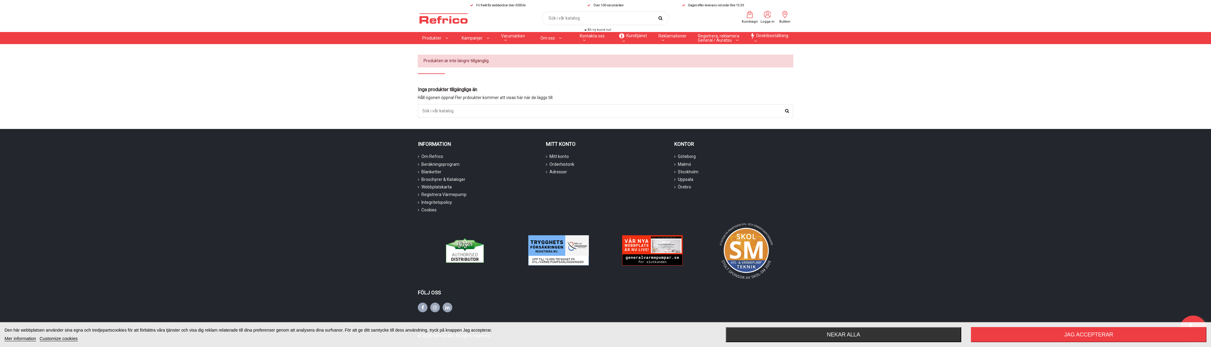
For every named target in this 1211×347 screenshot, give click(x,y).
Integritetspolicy (436, 202)
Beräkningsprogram (440, 164)
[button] (475, 38)
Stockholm (688, 171)
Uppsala (685, 179)
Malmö (684, 164)
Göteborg (687, 156)
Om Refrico (432, 156)
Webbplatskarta (436, 187)
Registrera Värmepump (444, 194)
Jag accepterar (1088, 335)
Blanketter (431, 171)
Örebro (684, 187)
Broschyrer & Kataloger (443, 179)
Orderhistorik (561, 164)
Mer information (20, 338)
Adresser (558, 171)
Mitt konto (559, 156)
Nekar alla (843, 335)
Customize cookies (59, 338)
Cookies (429, 209)
